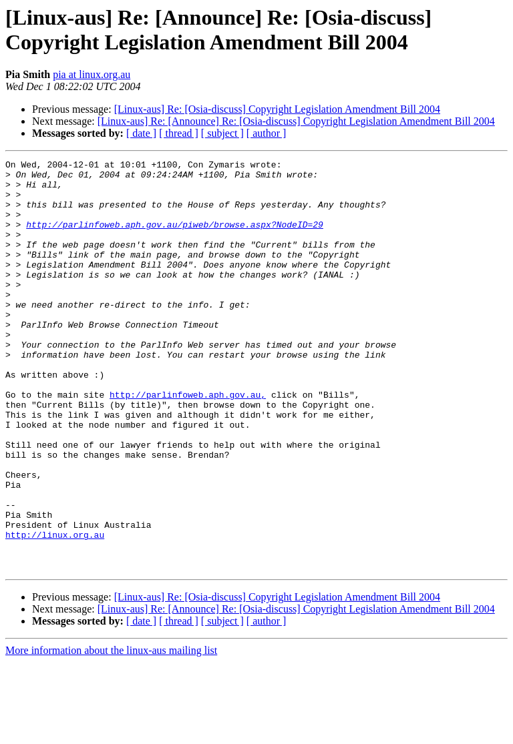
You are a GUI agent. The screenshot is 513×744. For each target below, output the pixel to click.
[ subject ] (222, 133)
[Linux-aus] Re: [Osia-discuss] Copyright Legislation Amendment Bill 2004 (277, 109)
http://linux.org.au (54, 611)
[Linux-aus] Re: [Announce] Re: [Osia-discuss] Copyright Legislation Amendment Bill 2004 (296, 121)
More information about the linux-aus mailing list (111, 732)
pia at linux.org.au (91, 74)
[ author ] (266, 133)
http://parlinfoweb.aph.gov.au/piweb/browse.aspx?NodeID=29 (174, 238)
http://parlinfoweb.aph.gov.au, (188, 442)
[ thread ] (178, 133)
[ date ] (141, 133)
